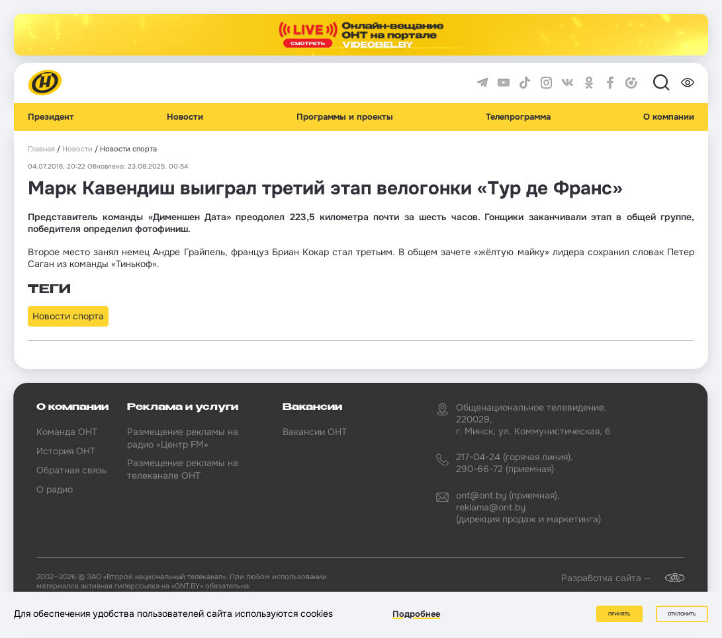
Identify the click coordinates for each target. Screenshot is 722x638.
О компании (668, 117)
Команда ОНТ (66, 432)
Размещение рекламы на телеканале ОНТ (182, 469)
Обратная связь (71, 470)
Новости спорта (68, 316)
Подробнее (416, 613)
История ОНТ (65, 451)
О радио (54, 489)
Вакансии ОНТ (315, 432)
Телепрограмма (518, 117)
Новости (185, 117)
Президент (51, 117)
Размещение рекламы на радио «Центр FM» (182, 438)
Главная (41, 149)
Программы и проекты (344, 117)
